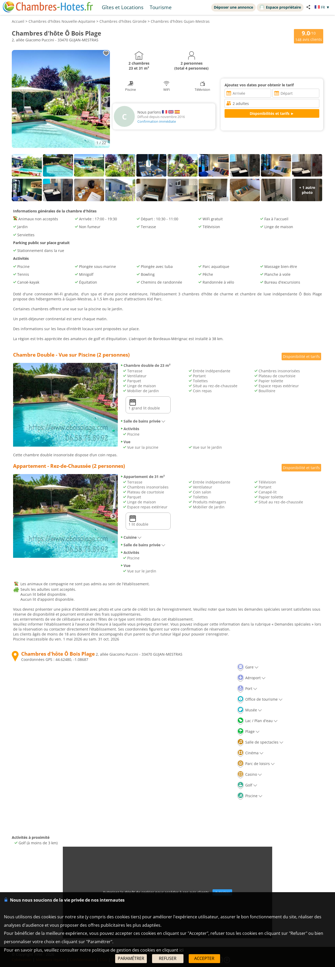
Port (247, 688)
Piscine (250, 795)
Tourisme (161, 7)
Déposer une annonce (233, 7)
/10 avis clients (308, 35)
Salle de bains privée (142, 421)
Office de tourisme (260, 699)
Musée (249, 709)
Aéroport (251, 677)
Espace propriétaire (280, 7)
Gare (248, 667)
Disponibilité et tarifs (301, 356)
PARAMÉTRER (131, 958)
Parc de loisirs (256, 763)
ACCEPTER (204, 958)
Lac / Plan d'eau (257, 720)
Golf (247, 785)
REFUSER (167, 958)
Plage (248, 731)
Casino (249, 774)
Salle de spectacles (260, 742)
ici (181, 950)
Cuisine (131, 537)
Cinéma (250, 752)
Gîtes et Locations (122, 7)
